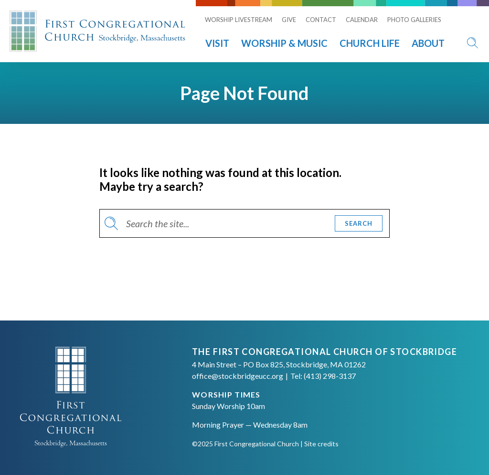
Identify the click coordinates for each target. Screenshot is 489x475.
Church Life (370, 43)
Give (289, 19)
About (428, 43)
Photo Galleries (414, 19)
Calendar (362, 19)
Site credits (321, 444)
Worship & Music (284, 43)
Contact (321, 19)
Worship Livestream (238, 19)
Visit (217, 43)
